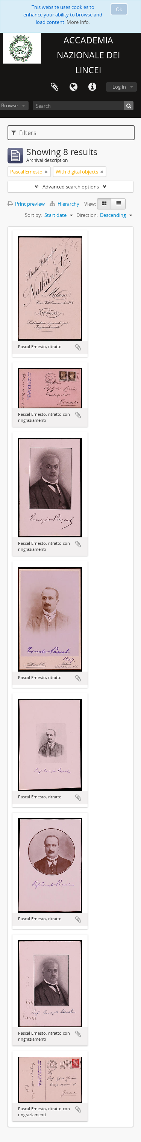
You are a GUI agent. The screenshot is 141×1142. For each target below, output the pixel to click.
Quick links (92, 87)
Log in (119, 86)
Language (73, 87)
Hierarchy (65, 203)
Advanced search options (70, 186)
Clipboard (54, 87)
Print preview (26, 203)
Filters (23, 133)
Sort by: (33, 215)
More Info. (78, 22)
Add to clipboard (78, 347)
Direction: (87, 215)
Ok (119, 9)
